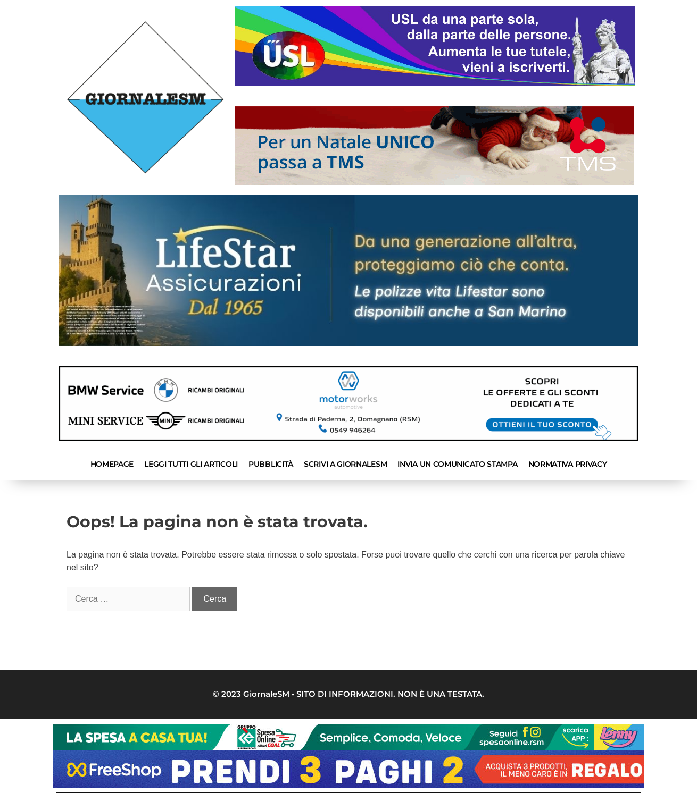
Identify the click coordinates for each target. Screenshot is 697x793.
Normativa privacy (567, 464)
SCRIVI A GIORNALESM (345, 464)
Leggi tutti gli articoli (191, 464)
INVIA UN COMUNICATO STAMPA (457, 464)
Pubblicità (270, 464)
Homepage (112, 464)
